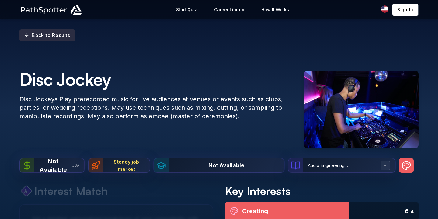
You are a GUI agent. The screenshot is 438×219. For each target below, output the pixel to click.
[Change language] (384, 9)
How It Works (275, 9)
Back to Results (47, 35)
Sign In (405, 9)
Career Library (229, 9)
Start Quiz (186, 9)
